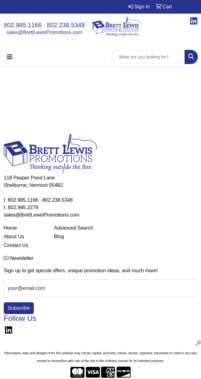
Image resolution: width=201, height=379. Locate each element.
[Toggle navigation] (9, 57)
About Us (14, 236)
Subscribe (19, 308)
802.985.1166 (23, 25)
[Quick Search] (148, 57)
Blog (59, 236)
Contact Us (16, 245)
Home (10, 227)
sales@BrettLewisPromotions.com (44, 32)
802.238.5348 (66, 25)
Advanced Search (73, 227)
